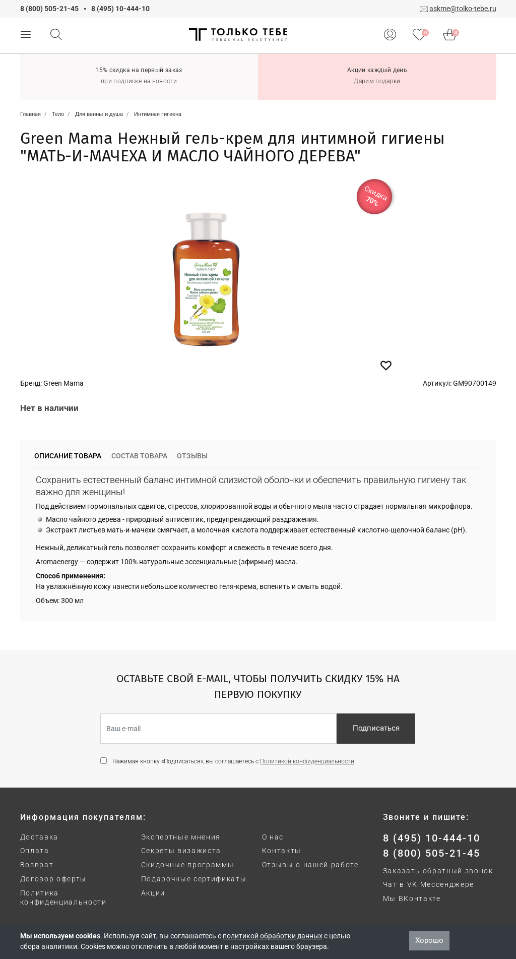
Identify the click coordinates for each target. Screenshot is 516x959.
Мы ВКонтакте (412, 898)
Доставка (39, 837)
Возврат (37, 865)
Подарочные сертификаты (194, 879)
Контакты (281, 851)
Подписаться (376, 728)
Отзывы (192, 456)
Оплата (34, 851)
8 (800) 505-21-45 (49, 9)
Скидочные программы (187, 865)
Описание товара (67, 456)
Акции (153, 893)
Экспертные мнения (181, 837)
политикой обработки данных (272, 936)
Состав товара (139, 456)
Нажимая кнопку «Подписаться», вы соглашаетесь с (233, 761)
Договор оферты (53, 879)
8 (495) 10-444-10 (120, 9)
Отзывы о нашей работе (310, 865)
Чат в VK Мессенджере (429, 884)
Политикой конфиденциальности (307, 761)
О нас (273, 837)
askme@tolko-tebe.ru (462, 9)
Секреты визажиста (181, 851)
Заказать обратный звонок (438, 871)
